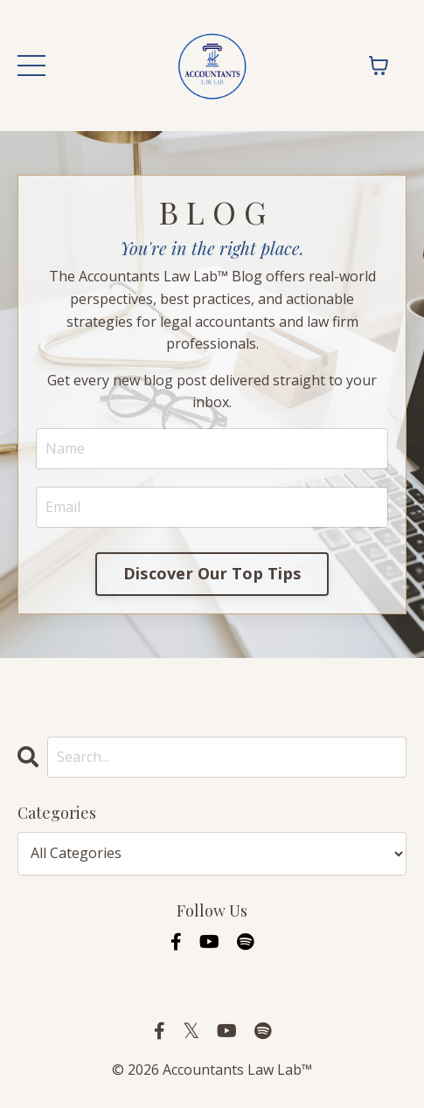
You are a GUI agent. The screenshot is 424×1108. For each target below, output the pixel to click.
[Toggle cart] (379, 66)
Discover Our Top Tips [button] (212, 573)
